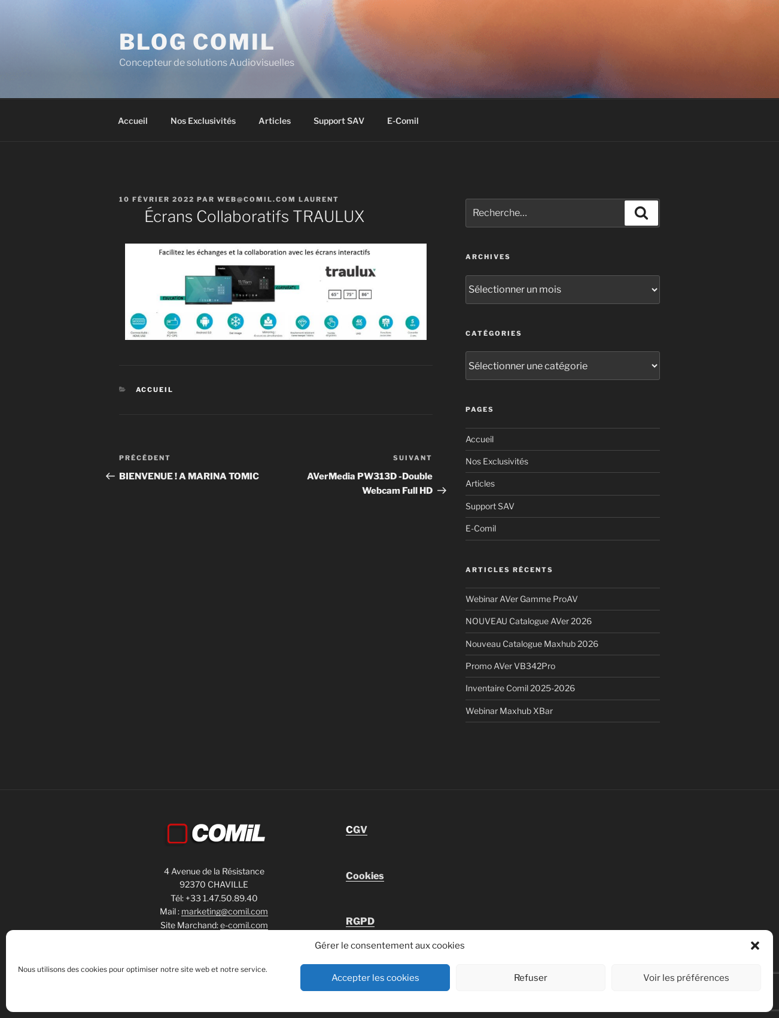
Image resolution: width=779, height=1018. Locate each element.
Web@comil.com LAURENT (278, 199)
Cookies (365, 876)
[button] (755, 946)
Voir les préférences (686, 978)
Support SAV (339, 121)
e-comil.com (244, 925)
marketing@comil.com (224, 911)
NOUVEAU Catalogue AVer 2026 (528, 621)
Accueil (133, 121)
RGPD (360, 921)
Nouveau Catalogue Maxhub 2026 (531, 644)
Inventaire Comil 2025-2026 (520, 688)
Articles (274, 121)
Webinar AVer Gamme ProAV (521, 599)
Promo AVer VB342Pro (510, 666)
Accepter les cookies (375, 978)
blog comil (197, 42)
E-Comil (403, 121)
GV (356, 829)
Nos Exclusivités (203, 121)
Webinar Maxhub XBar (509, 711)
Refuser (530, 978)
